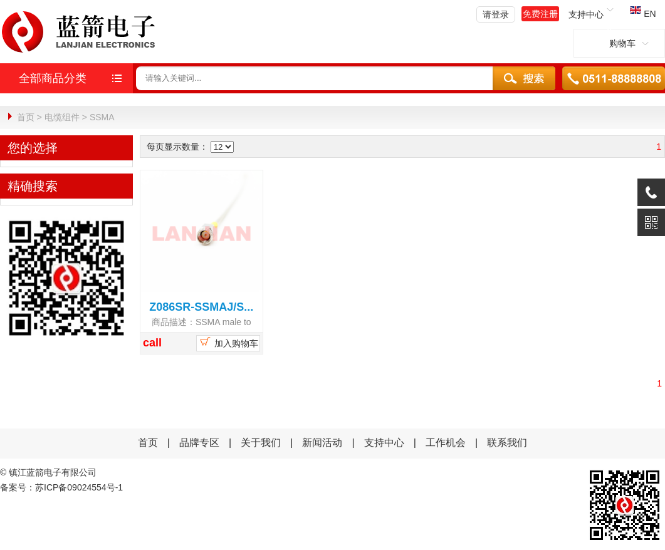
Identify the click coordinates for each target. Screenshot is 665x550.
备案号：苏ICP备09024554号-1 (61, 487)
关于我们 (261, 442)
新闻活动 (323, 442)
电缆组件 (62, 117)
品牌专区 (199, 442)
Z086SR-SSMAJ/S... (201, 306)
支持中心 (384, 442)
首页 (25, 117)
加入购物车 (228, 341)
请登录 (496, 14)
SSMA (102, 117)
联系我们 (507, 442)
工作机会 (446, 442)
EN (643, 14)
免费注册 (540, 14)
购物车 (619, 43)
